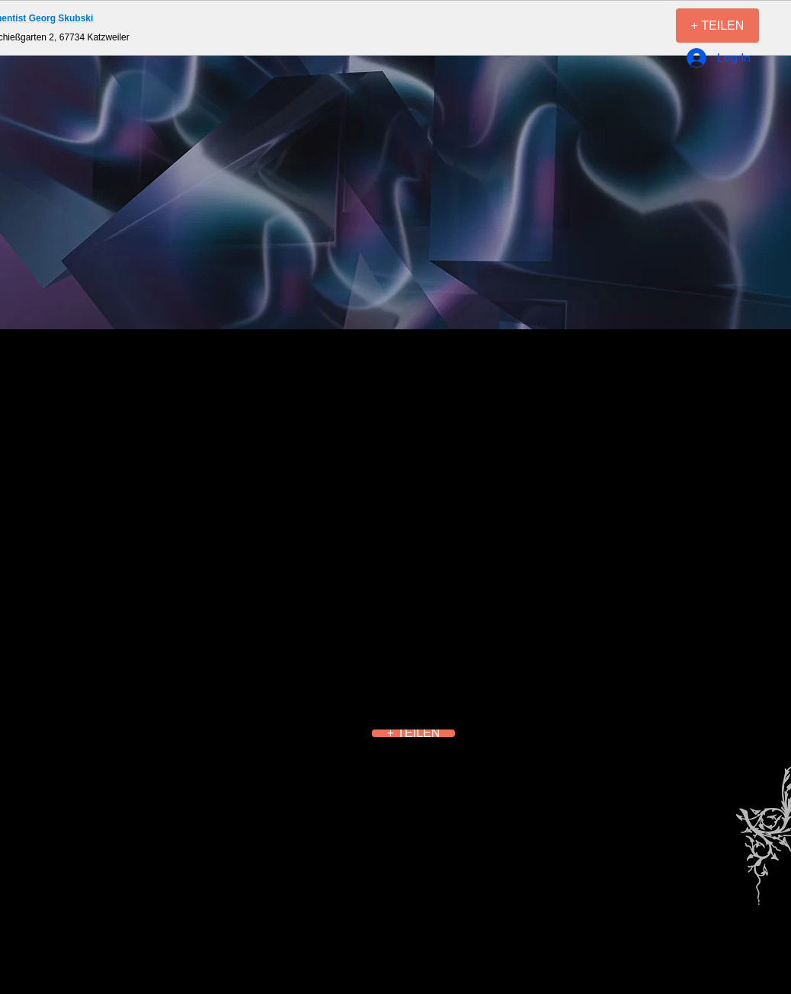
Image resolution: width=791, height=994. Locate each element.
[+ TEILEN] (717, 25)
